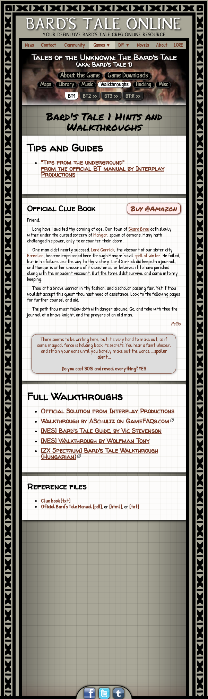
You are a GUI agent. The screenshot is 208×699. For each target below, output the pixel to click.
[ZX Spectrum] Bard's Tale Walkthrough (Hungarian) (99, 454)
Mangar (100, 234)
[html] (115, 506)
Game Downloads (127, 75)
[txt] (134, 506)
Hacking (143, 85)
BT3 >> (111, 96)
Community (74, 45)
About (161, 45)
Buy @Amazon (154, 208)
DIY (124, 45)
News (29, 45)
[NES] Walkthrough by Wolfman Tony (95, 441)
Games (102, 45)
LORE (178, 45)
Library (66, 85)
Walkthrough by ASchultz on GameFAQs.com (105, 421)
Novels (143, 45)
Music (87, 85)
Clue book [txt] (55, 500)
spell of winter (148, 255)
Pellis (176, 323)
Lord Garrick (102, 249)
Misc (163, 85)
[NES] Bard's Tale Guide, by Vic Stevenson (101, 431)
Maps (45, 85)
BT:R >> (132, 96)
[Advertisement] (65, 594)
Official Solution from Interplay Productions (107, 411)
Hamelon (35, 255)
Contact (48, 45)
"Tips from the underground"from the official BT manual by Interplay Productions (102, 168)
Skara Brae (138, 228)
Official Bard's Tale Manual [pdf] (71, 506)
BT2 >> (90, 96)
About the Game (79, 75)
